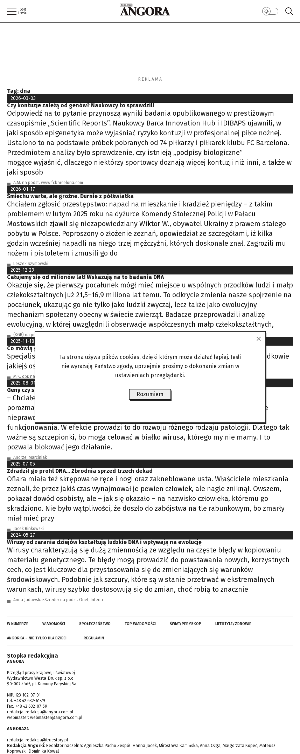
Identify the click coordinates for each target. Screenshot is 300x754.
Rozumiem (150, 394)
